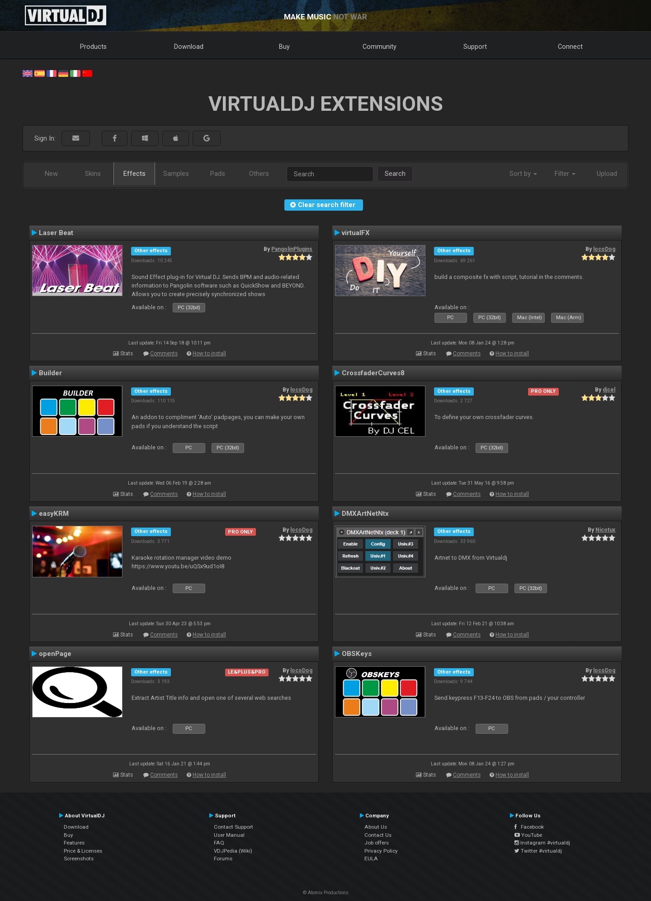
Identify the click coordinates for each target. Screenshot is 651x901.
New (51, 174)
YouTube (528, 835)
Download (188, 46)
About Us (375, 827)
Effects (134, 174)
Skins (93, 174)
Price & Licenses (83, 851)
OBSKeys (357, 654)
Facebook (529, 827)
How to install (209, 353)
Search (395, 174)
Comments (164, 353)
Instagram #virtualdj (542, 843)
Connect (570, 46)
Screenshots (79, 858)
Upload (607, 174)
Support (475, 46)
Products (93, 46)
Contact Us (378, 835)
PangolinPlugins (291, 249)
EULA (371, 858)
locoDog (604, 249)
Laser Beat (56, 233)
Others (259, 174)
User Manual (229, 835)
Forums (223, 858)
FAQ (219, 843)
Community (379, 46)
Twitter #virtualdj (538, 851)
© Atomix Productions (326, 893)
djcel (609, 390)
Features (74, 843)
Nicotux (605, 530)
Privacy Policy (381, 851)
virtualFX (356, 233)
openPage (55, 654)
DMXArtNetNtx (365, 513)
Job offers (376, 843)
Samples (176, 174)
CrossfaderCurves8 (373, 373)
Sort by (523, 174)
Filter (565, 174)
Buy (284, 46)
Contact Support (233, 827)
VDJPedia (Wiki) (233, 851)
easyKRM (54, 513)
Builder (50, 373)
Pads (217, 174)
